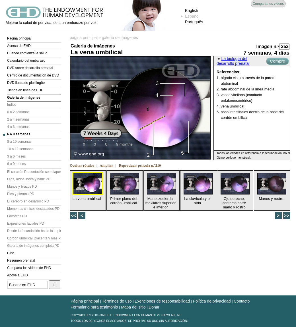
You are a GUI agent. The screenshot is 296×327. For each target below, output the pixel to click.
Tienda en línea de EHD (25, 90)
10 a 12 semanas (20, 149)
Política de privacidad (212, 301)
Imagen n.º (267, 46)
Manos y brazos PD (22, 187)
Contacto (242, 301)
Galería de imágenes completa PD (33, 246)
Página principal (19, 38)
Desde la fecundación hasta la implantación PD (34, 231)
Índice (11, 105)
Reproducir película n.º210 (140, 165)
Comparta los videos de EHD (29, 268)
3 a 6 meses (16, 156)
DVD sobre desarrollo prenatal (30, 68)
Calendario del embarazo (26, 61)
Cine (10, 253)
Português (194, 22)
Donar (154, 307)
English (191, 10)
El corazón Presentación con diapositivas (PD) (34, 172)
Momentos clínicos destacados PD (33, 209)
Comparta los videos (268, 4)
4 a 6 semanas (18, 127)
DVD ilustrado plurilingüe (26, 83)
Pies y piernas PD (20, 194)
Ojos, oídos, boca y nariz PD (28, 179)
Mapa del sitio (133, 307)
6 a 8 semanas (18, 134)
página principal (84, 37)
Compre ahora (277, 62)
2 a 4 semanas (18, 119)
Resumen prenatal (21, 260)
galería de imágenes (120, 37)
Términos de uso (116, 301)
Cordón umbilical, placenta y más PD (34, 238)
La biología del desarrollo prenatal (233, 61)
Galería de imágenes (23, 98)
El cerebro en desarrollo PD (28, 201)
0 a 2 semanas (18, 112)
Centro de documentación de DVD (33, 75)
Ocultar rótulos (82, 165)
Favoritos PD (17, 216)
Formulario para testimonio (94, 307)
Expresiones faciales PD (25, 223)
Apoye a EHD (17, 275)
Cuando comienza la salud (27, 53)
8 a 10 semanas (19, 142)
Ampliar (106, 165)
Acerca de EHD (19, 46)
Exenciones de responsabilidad (162, 301)
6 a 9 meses (16, 164)
